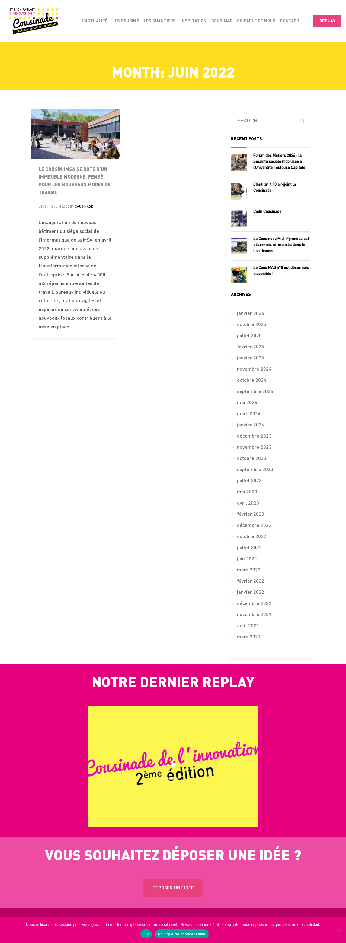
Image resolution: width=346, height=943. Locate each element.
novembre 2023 (254, 447)
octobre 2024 (251, 380)
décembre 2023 (254, 436)
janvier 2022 (250, 592)
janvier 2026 (250, 313)
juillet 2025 (249, 336)
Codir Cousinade (267, 212)
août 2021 (248, 626)
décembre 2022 (254, 525)
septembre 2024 (255, 391)
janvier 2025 (250, 358)
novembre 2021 (254, 614)
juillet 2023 (249, 481)
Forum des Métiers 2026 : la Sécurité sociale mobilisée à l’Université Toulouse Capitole (279, 162)
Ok (146, 934)
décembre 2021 (254, 603)
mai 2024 (247, 402)
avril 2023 (248, 503)
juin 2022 (247, 559)
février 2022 (250, 581)
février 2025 (250, 347)
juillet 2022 (249, 548)
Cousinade (84, 207)
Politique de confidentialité (182, 934)
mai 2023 (247, 492)
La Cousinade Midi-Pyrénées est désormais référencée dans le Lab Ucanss (281, 245)
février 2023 (250, 514)
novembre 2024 (254, 369)
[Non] (338, 930)
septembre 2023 (255, 469)
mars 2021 (249, 637)
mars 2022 (249, 570)
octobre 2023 (251, 458)
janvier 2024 (250, 425)
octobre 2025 (251, 324)
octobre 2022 (251, 536)
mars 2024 (249, 414)
